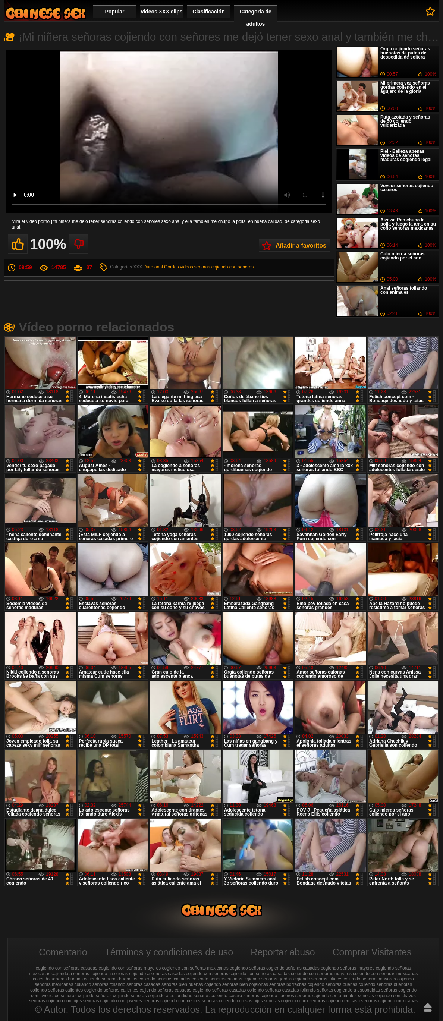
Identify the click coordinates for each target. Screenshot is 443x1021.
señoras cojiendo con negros (171, 1000)
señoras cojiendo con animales (326, 995)
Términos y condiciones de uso (169, 952)
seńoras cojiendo (113, 995)
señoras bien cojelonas (245, 984)
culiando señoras (92, 984)
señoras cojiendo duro (286, 1000)
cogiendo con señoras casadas (66, 968)
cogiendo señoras (247, 968)
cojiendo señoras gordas (268, 978)
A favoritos (430, 11)
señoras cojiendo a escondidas (161, 995)
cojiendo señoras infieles (317, 978)
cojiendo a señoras (70, 973)
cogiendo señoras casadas (293, 968)
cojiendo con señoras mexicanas (385, 973)
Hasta (428, 1007)
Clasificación (208, 12)
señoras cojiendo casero (218, 995)
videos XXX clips (161, 12)
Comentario (63, 952)
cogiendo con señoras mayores (129, 968)
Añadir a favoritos (301, 245)
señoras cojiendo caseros (268, 995)
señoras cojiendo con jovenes (112, 1000)
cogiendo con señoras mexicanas (195, 968)
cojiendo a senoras (109, 973)
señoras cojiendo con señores (224, 267)
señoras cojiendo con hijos (55, 1000)
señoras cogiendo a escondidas (348, 990)
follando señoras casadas (135, 984)
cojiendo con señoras (207, 973)
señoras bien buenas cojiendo (191, 984)
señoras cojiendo (78, 995)
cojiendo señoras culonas (217, 978)
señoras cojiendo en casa (334, 1000)
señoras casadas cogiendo (184, 990)
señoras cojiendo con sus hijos (232, 1000)
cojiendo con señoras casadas (259, 973)
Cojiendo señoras (45, 13)
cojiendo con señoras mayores (321, 973)
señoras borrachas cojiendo (296, 984)
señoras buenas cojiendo (350, 984)
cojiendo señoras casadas (165, 978)
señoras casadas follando (290, 990)
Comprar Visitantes (372, 952)
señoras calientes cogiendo (75, 990)
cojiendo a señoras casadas (157, 973)
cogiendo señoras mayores (347, 968)
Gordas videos (178, 267)
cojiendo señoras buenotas (110, 978)
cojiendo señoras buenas (57, 978)
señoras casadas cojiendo (238, 990)
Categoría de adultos (255, 18)
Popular (114, 12)
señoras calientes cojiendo (130, 990)
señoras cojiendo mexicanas (389, 1000)
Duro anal (153, 267)
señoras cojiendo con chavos (387, 995)
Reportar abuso (283, 952)
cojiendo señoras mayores (370, 978)
